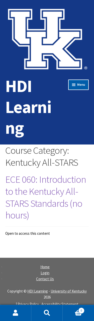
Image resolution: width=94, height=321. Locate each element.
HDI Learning (28, 106)
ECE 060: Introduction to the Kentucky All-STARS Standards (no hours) (45, 197)
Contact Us (45, 278)
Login (45, 272)
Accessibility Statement (59, 304)
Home (45, 266)
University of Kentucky (69, 291)
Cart (73, 310)
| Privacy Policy (27, 304)
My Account (15, 313)
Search (47, 313)
